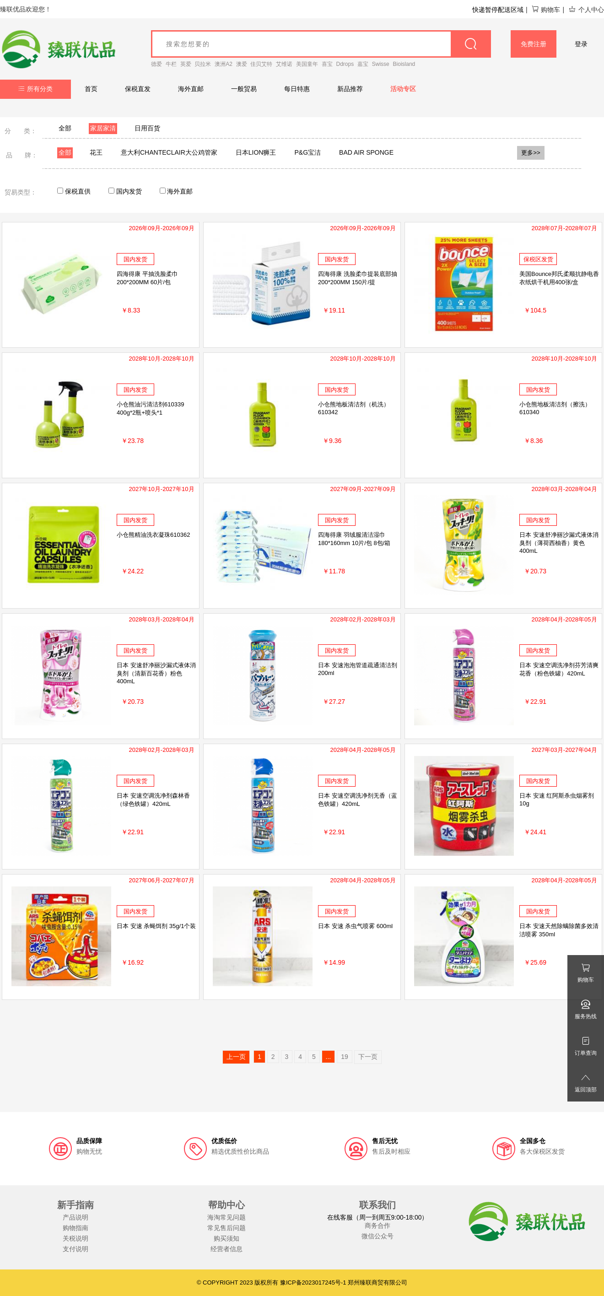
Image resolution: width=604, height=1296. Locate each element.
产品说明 (75, 1217)
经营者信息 (226, 1249)
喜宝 (327, 64)
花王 (96, 152)
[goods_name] (321, 44)
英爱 (185, 64)
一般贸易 (244, 88)
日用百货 (147, 128)
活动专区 (403, 88)
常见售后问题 (226, 1227)
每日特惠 (297, 88)
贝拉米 (202, 64)
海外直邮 (191, 88)
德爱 (156, 64)
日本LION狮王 (256, 152)
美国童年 (307, 64)
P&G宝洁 (307, 152)
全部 (65, 128)
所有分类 (35, 88)
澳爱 (241, 64)
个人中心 (586, 9)
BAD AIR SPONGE (366, 152)
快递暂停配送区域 (497, 9)
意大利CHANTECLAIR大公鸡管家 (169, 152)
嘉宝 (362, 64)
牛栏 (171, 64)
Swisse (380, 64)
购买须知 (226, 1238)
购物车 (545, 9)
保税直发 (138, 88)
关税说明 (75, 1238)
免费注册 (533, 44)
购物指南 (75, 1227)
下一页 (368, 1056)
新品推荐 (350, 88)
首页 (91, 88)
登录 (581, 44)
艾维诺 (284, 64)
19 (344, 1056)
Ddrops (345, 64)
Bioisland (404, 64)
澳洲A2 (223, 64)
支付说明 (75, 1249)
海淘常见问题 (226, 1217)
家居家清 (103, 128)
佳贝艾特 (261, 64)
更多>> (530, 152)
